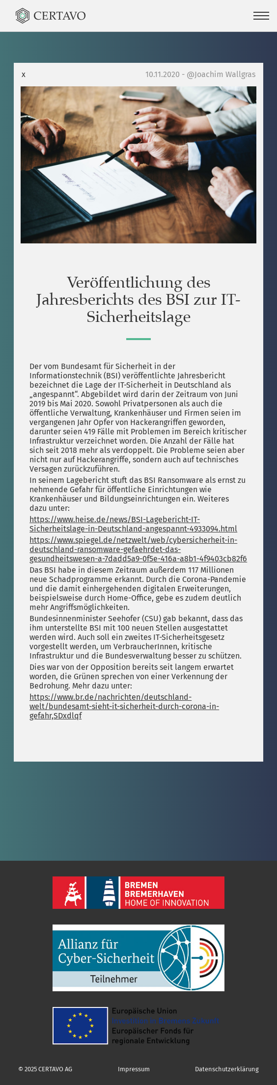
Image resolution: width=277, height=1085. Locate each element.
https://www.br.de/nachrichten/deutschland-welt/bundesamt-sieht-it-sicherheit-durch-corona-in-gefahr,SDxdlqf (124, 706)
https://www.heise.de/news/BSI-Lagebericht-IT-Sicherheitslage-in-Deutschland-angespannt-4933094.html (133, 524)
